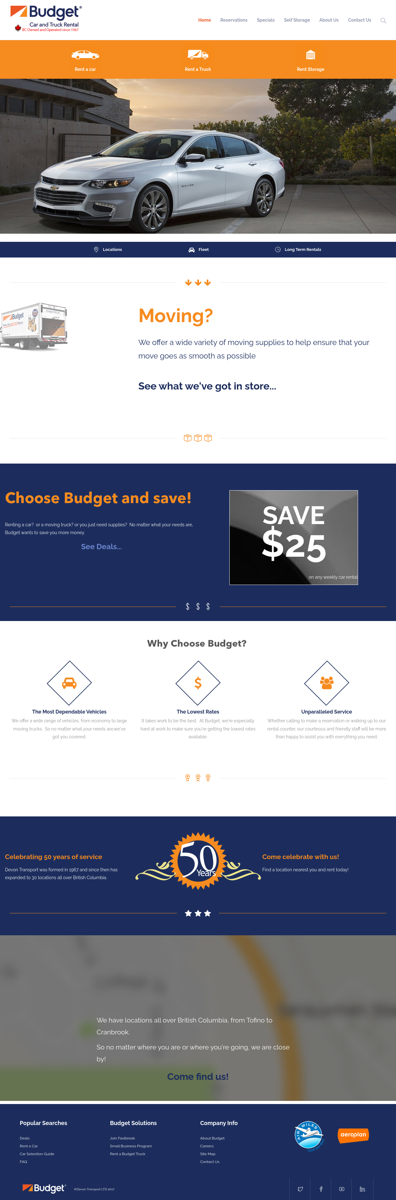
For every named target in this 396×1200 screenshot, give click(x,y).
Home (204, 20)
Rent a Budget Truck (128, 1154)
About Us (329, 20)
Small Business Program (131, 1146)
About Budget (212, 1138)
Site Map (207, 1154)
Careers (207, 1146)
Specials (266, 20)
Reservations (233, 20)
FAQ (23, 1162)
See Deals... (101, 546)
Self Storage (297, 20)
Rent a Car (29, 1146)
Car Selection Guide (37, 1154)
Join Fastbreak (122, 1138)
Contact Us (359, 20)
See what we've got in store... (207, 386)
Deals (24, 1138)
